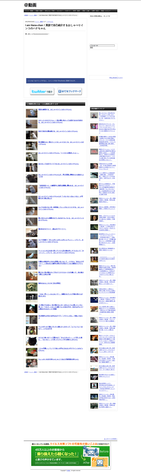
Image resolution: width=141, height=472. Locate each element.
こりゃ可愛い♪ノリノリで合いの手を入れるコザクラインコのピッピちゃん (54, 352)
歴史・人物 (86, 11)
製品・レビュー (106, 11)
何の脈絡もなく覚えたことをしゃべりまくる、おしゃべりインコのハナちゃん (55, 145)
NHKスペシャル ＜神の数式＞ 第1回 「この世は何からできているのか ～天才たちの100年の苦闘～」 (102, 227)
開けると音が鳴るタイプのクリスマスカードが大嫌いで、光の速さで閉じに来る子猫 (55, 276)
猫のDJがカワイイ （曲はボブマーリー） (46, 232)
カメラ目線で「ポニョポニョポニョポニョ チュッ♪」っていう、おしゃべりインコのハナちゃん (54, 243)
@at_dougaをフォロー (116, 77)
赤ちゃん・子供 (49, 11)
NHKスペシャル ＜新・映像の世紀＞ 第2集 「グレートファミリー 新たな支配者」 (102, 320)
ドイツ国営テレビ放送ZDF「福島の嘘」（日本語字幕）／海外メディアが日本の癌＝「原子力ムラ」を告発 (102, 176)
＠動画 (26, 15)
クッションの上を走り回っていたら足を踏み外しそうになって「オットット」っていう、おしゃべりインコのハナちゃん (55, 254)
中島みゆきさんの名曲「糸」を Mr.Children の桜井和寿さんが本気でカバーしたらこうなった (103, 166)
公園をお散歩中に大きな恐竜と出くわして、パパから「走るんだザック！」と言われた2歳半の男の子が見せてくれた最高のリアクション (55, 265)
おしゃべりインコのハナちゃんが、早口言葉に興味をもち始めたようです (55, 178)
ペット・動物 (29, 11)
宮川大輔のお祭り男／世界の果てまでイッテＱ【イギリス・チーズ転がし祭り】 (102, 368)
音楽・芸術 (39, 11)
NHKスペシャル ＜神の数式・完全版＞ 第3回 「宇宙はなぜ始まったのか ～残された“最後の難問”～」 (102, 359)
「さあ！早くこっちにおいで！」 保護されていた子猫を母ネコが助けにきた (54, 297)
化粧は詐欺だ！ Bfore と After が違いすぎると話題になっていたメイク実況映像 (102, 291)
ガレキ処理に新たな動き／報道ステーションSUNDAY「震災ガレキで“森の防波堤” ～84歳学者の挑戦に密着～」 (103, 310)
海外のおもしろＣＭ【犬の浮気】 (43, 287)
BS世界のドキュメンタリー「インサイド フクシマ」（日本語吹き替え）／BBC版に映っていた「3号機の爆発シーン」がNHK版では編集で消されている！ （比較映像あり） (103, 239)
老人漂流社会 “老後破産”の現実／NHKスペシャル (102, 251)
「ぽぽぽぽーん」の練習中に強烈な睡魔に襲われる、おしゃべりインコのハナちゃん (55, 189)
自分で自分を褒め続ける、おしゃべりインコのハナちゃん (52, 135)
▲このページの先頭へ (110, 439)
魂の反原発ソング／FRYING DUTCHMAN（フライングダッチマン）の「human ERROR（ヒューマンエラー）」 (102, 386)
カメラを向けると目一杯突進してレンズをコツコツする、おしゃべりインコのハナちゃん (55, 211)
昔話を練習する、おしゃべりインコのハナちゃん (49, 113)
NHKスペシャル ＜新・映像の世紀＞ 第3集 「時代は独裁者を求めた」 (102, 200)
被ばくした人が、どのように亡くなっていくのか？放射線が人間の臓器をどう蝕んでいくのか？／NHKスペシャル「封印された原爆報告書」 (102, 340)
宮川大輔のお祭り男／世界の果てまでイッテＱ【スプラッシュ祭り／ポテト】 (102, 350)
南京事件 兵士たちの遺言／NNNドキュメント (102, 377)
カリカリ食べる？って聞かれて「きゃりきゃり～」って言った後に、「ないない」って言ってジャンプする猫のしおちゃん (54, 341)
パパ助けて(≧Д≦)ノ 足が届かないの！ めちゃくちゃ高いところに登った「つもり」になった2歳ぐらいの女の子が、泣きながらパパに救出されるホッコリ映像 (54, 308)
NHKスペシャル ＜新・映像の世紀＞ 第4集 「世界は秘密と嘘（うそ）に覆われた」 (102, 328)
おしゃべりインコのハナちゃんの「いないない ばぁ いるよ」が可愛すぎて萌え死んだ (54, 200)
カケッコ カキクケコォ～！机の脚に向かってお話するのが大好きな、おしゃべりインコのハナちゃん (54, 124)
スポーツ (67, 11)
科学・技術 (76, 11)
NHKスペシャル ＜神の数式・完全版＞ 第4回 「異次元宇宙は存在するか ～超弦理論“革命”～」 (102, 396)
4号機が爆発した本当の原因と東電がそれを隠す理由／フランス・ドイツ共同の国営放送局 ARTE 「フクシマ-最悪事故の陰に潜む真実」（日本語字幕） (103, 141)
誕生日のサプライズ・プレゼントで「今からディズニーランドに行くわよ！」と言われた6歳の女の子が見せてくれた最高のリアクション (103, 128)
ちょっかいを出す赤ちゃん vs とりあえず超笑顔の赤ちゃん (52, 363)
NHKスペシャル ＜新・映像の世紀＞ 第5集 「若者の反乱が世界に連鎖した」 (102, 406)
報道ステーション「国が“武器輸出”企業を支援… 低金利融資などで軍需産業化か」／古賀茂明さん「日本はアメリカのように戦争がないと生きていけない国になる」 (103, 271)
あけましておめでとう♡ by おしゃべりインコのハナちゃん (52, 167)
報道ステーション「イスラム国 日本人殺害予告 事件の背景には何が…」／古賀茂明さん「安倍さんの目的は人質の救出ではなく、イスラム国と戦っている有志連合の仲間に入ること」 (103, 154)
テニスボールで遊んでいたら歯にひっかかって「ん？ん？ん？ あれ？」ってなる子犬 (54, 330)
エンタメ (59, 11)
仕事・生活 (95, 11)
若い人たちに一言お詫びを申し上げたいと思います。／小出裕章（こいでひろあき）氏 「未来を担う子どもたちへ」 (102, 116)
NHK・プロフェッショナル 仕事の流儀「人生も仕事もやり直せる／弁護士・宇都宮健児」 (102, 218)
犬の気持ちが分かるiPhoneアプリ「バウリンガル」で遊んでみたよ (54, 319)
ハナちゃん (50, 21)
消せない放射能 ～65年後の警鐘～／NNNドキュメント (102, 209)
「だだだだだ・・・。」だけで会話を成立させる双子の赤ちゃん (102, 259)
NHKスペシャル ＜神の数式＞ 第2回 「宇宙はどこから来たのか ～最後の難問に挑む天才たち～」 (102, 300)
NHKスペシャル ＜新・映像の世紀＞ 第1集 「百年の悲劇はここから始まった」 (102, 282)
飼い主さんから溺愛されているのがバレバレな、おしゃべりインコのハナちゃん (55, 221)
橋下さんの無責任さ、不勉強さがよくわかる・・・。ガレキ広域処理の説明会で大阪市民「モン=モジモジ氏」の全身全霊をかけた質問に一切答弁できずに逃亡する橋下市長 (102, 189)
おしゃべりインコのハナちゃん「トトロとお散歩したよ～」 (52, 156)
